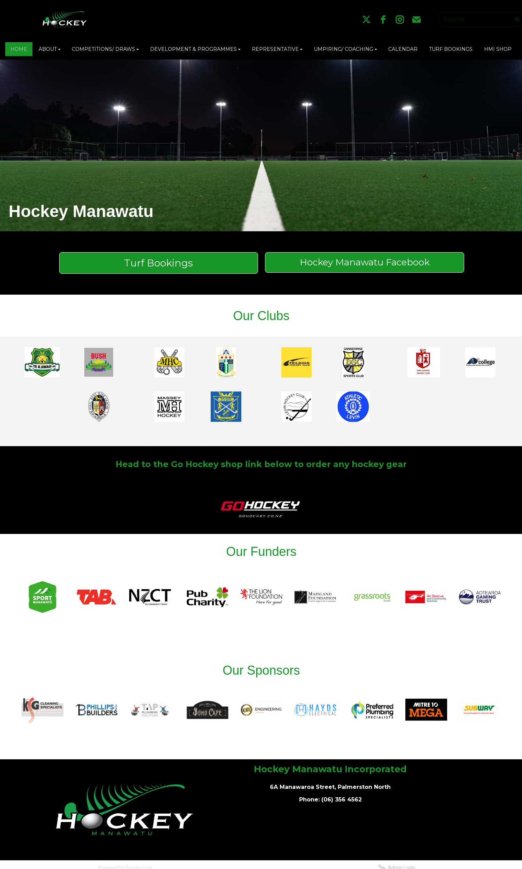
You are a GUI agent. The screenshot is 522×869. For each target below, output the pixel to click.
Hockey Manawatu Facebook (365, 262)
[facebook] (383, 19)
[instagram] (399, 19)
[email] (416, 19)
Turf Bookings (158, 263)
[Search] (477, 19)
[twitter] (366, 19)
